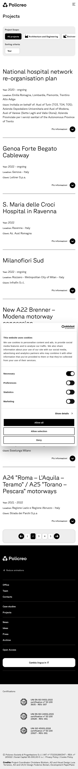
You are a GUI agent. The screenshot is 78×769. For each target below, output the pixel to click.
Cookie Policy (66, 757)
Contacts (7, 597)
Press (5, 634)
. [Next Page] (56, 534)
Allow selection (39, 431)
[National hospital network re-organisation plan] (39, 99)
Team (5, 591)
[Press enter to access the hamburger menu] (73, 4)
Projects (7, 612)
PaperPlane (69, 765)
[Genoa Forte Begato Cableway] (39, 165)
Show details (62, 413)
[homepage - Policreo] (14, 5)
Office (6, 585)
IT (48, 662)
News (5, 622)
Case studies (9, 606)
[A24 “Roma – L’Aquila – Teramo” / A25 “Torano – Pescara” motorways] (39, 498)
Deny (39, 440)
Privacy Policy (51, 757)
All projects (13, 36)
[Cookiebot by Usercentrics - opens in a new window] (62, 327)
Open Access (9, 650)
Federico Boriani (41, 765)
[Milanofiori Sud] (39, 274)
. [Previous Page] (21, 534)
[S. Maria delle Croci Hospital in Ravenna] (39, 221)
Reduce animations (15, 570)
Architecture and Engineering (41, 36)
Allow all (39, 422)
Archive (7, 640)
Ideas (5, 628)
